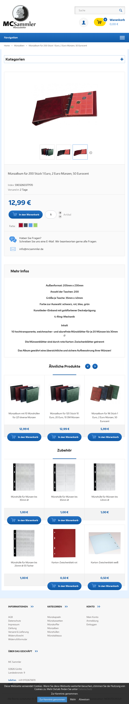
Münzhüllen (53, 632)
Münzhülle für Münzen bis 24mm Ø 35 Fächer (24, 564)
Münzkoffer (53, 624)
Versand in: (13, 189)
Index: (11, 185)
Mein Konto (83, 22)
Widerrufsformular (17, 639)
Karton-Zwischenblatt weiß (104, 562)
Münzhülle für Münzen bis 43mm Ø (105, 498)
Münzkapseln (54, 617)
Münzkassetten (55, 620)
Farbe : (13, 226)
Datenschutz (14, 620)
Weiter (90, 152)
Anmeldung (92, 620)
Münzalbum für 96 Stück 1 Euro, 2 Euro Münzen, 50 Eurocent (105, 417)
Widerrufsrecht (16, 635)
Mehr (73, 699)
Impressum (13, 624)
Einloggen (92, 624)
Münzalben (53, 628)
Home (7, 45)
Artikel (67, 214)
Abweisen (84, 699)
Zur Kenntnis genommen (52, 699)
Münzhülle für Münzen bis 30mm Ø (24, 498)
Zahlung (12, 628)
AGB (10, 617)
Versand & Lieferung (18, 632)
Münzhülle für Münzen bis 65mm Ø (64, 498)
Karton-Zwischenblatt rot (64, 562)
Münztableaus (54, 635)
